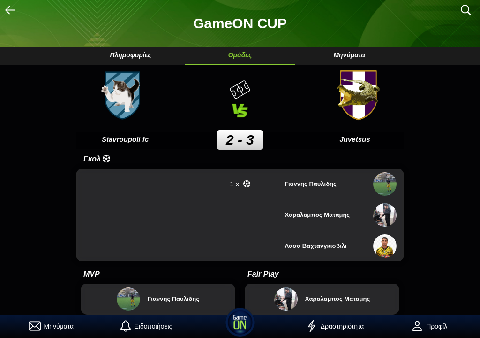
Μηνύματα (349, 55)
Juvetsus (354, 139)
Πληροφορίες (130, 55)
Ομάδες (240, 55)
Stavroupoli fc (125, 139)
